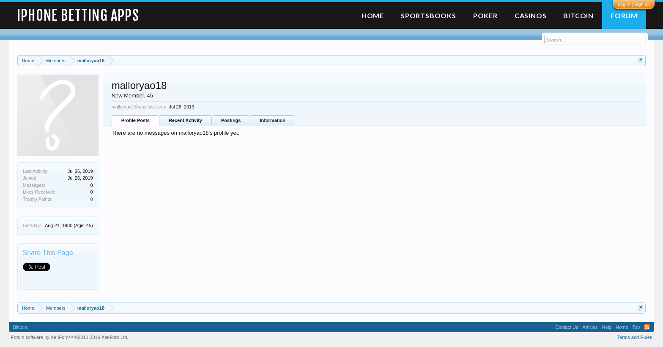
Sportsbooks (428, 15)
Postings (231, 120)
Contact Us (566, 327)
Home (373, 15)
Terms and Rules (634, 337)
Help (607, 327)
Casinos (531, 15)
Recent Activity (185, 120)
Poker (485, 15)
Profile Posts (135, 120)
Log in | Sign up (634, 4)
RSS (647, 327)
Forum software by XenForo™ (70, 337)
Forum (624, 15)
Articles (590, 327)
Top (636, 327)
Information (272, 120)
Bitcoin (578, 15)
